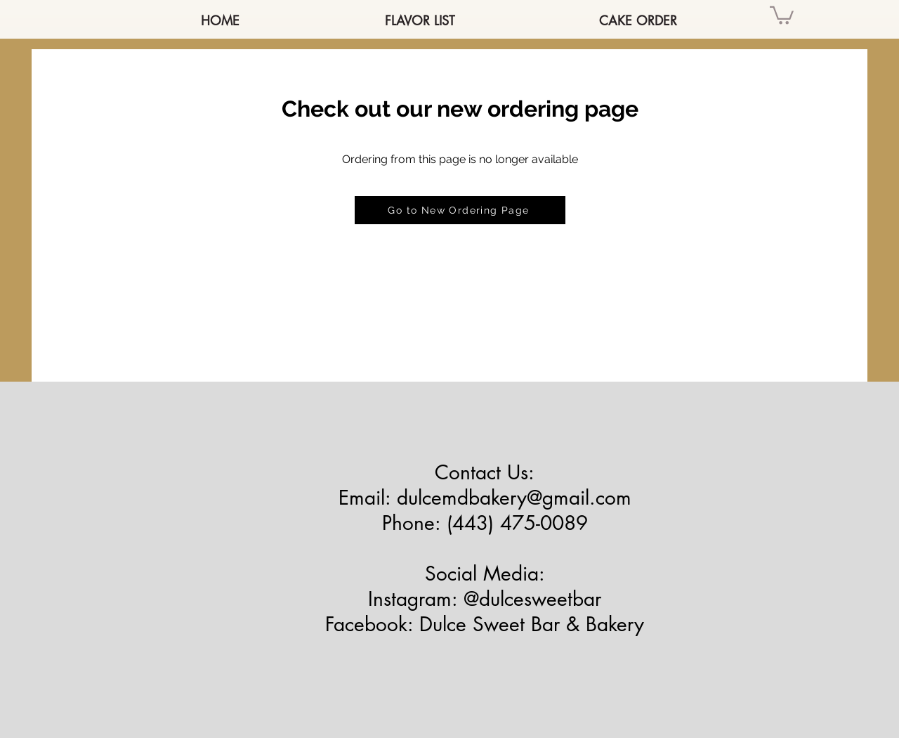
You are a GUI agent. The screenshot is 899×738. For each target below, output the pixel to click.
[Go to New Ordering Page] (460, 210)
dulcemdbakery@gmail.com (514, 497)
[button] (782, 14)
